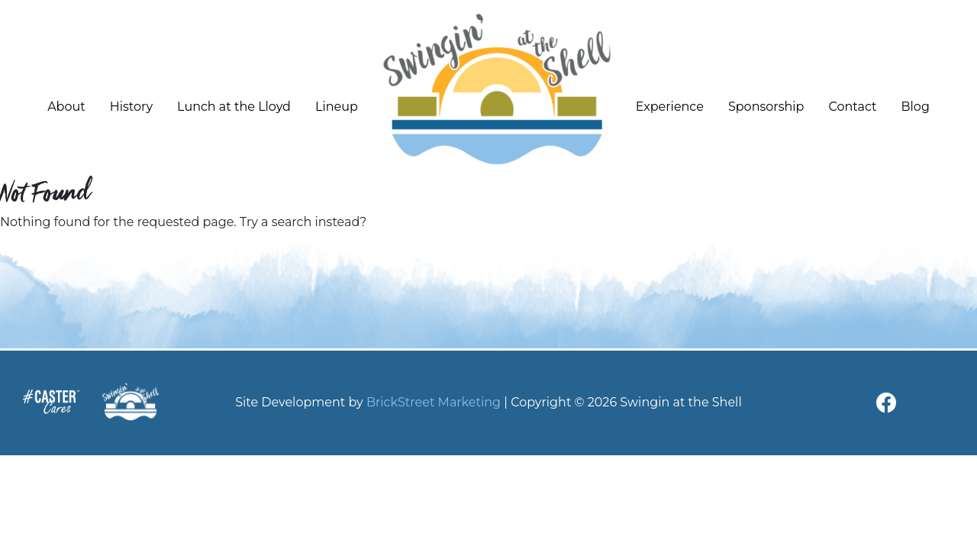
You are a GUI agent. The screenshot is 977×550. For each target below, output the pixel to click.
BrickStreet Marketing (433, 402)
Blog (915, 106)
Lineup (336, 106)
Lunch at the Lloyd (234, 106)
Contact (852, 106)
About (66, 106)
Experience (670, 106)
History (131, 106)
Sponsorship (766, 106)
